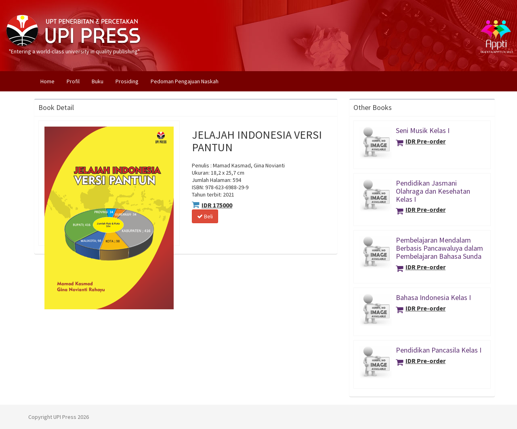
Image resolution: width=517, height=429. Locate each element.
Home (50, 81)
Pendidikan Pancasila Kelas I (438, 350)
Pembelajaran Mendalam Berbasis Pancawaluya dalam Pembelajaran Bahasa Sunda (439, 248)
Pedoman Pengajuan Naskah (185, 81)
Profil (73, 81)
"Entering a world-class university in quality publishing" (74, 20)
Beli (205, 216)
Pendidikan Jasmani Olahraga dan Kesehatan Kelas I (433, 191)
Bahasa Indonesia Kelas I (433, 297)
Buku (97, 81)
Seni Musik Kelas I (423, 130)
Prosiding (127, 81)
